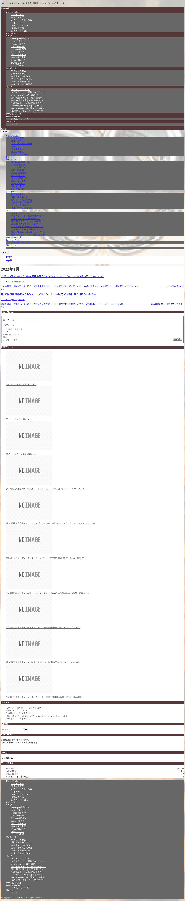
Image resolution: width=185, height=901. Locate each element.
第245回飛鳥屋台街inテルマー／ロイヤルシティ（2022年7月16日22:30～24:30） (95, 577)
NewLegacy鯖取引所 (20, 38)
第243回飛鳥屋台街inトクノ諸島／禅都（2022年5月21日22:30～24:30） (95, 646)
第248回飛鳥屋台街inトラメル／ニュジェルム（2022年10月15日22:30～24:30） (95, 472)
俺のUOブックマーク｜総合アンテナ (28, 111)
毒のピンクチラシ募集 (95, 368)
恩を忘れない (12, 713)
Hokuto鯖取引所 (18, 57)
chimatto (23, 710)
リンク (9, 87)
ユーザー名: (8, 320)
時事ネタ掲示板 (18, 71)
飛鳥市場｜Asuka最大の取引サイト (27, 103)
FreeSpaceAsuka (13, 116)
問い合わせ (11, 121)
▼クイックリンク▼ (20, 90)
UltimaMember (12, 12)
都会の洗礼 (11, 710)
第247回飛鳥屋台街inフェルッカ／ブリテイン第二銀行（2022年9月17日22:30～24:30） (95, 507)
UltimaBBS (6, 8)
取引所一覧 (11, 36)
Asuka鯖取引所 (18, 41)
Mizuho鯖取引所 (18, 49)
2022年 (9, 259)
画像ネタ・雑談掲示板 (21, 76)
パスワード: (8, 325)
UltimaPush (11, 33)
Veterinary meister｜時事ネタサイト (27, 106)
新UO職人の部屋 (13, 114)
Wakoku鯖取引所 (18, 55)
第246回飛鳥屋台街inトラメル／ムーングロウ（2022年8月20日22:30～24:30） (95, 542)
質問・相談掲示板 (19, 73)
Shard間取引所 (17, 65)
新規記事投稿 (17, 28)
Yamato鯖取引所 (18, 44)
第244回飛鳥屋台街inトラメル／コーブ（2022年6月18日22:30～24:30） (95, 611)
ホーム (14, 124)
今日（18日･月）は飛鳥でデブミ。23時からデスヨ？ (30, 716)
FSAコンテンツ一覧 (20, 119)
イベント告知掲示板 (20, 81)
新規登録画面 (17, 17)
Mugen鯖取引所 (18, 60)
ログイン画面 (17, 15)
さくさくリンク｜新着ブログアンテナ (28, 92)
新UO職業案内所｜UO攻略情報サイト (28, 98)
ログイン (177, 339)
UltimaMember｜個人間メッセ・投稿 (28, 108)
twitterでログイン (11, 335)
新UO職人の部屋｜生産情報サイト (27, 100)
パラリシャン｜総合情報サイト (25, 95)
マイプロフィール (19, 25)
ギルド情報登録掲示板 (21, 84)
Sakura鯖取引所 (18, 46)
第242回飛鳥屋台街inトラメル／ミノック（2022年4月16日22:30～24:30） (95, 681)
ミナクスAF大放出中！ (16, 708)
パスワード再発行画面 (21, 20)
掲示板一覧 (11, 68)
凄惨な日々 (11, 718)
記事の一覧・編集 (19, 31)
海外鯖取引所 (17, 63)
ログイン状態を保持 (14, 330)
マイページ (16, 23)
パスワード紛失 (10, 340)
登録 (5, 337)
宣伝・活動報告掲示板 (21, 79)
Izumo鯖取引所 (18, 52)
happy (60, 716)
